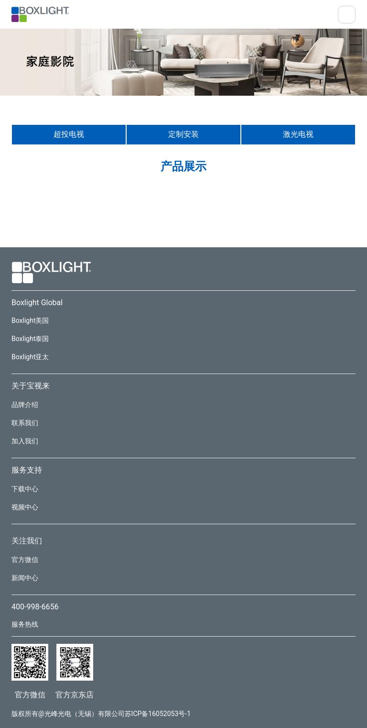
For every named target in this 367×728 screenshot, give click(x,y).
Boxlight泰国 (30, 338)
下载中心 (24, 489)
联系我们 (24, 423)
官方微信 (24, 559)
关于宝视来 (30, 385)
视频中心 (24, 507)
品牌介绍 (24, 404)
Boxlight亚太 (30, 357)
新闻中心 (24, 578)
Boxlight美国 (30, 320)
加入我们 (24, 441)
